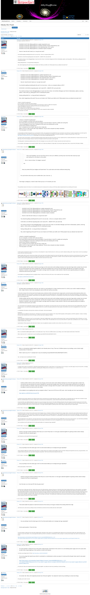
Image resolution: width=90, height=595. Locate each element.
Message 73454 (40, 263)
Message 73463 (19, 345)
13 (8, 36)
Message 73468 (40, 428)
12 (7, 36)
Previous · (3, 36)
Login (86, 21)
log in (12, 34)
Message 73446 (40, 149)
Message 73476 (19, 501)
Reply (30, 68)
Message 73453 (19, 149)
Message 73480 (19, 572)
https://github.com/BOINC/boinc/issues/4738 (26, 135)
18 (16, 36)
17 (14, 36)
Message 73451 (19, 116)
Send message (3, 47)
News (8, 31)
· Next (21, 36)
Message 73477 (19, 517)
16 (13, 36)
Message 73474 (19, 460)
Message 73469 (19, 410)
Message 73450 (40, 116)
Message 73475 (19, 472)
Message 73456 (19, 263)
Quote (33, 68)
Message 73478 (19, 544)
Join (83, 21)
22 (18, 36)
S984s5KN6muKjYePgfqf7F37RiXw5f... (9, 149)
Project (13, 21)
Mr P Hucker (3, 40)
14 (10, 36)
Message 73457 (19, 282)
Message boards (4, 31)
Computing (19, 21)
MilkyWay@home (6, 21)
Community (25, 21)
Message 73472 (19, 428)
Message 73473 (19, 444)
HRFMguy (4, 71)
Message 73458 (19, 329)
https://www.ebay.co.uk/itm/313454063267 (40, 553)
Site (31, 21)
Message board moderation (5, 32)
